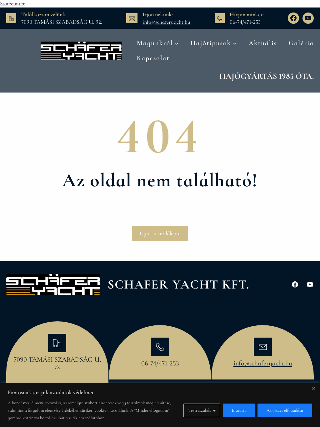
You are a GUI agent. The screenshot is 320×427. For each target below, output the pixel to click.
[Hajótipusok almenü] (235, 43)
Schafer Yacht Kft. (178, 284)
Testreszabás (199, 410)
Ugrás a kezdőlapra (160, 233)
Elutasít (239, 410)
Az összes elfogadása (285, 410)
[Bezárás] (313, 388)
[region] (160, 405)
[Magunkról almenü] (177, 43)
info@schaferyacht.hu (166, 21)
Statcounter (12, 3)
